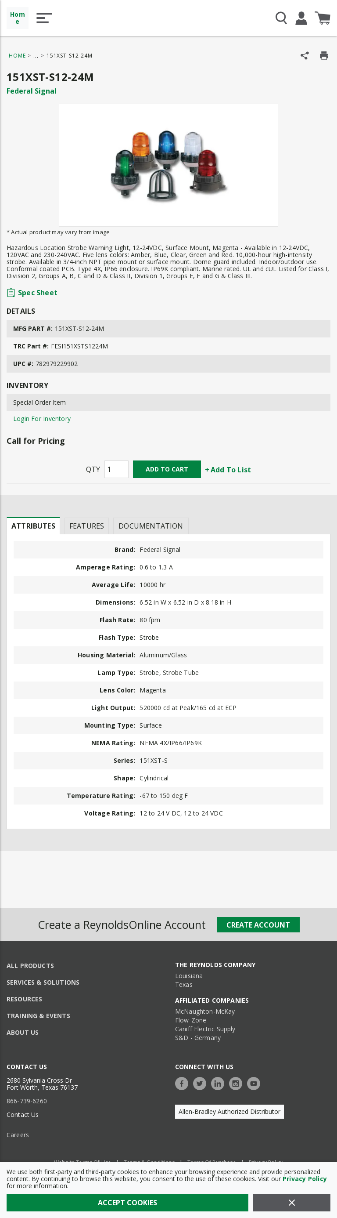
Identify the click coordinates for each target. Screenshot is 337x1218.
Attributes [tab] (33, 526)
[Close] (291, 1202)
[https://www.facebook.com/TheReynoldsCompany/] (184, 1082)
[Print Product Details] (324, 55)
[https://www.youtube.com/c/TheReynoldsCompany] (256, 1082)
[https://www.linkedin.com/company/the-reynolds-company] (220, 1082)
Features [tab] (86, 526)
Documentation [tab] (150, 526)
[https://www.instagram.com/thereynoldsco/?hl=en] (238, 1082)
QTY (93, 469)
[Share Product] (305, 55)
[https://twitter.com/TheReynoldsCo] (202, 1082)
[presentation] (33, 525)
